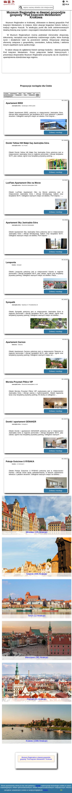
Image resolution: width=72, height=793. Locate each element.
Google (38, 786)
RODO (45, 790)
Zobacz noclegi (55, 132)
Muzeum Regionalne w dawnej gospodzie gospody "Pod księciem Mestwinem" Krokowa (36, 758)
